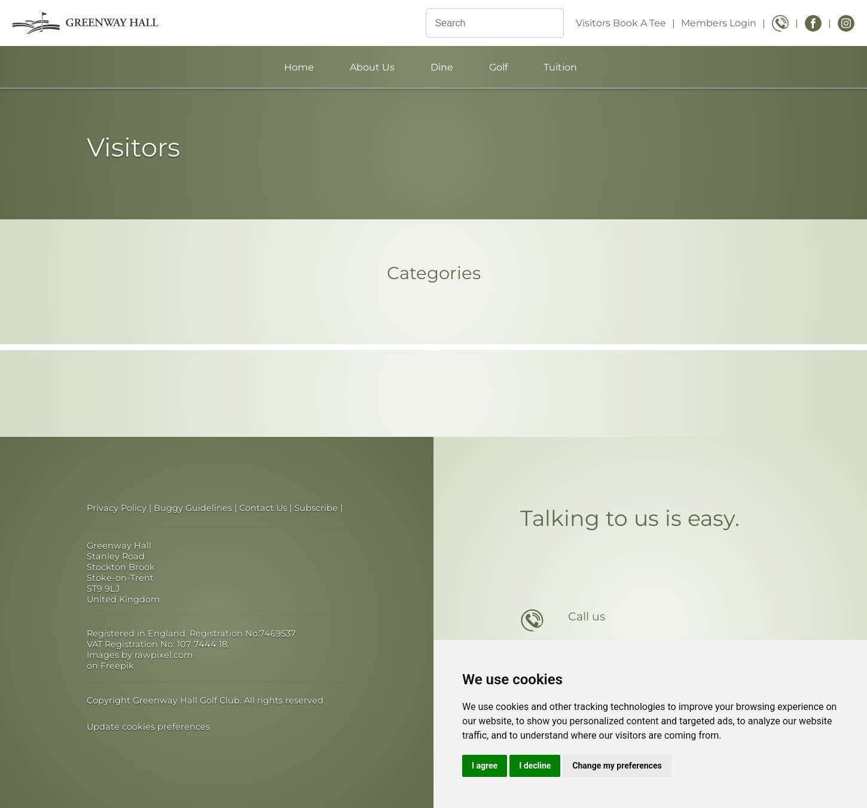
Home (299, 67)
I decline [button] (535, 765)
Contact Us (263, 508)
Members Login (718, 23)
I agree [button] (484, 765)
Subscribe (316, 508)
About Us (372, 67)
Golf (498, 67)
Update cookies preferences (148, 726)
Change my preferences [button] (616, 765)
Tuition (560, 67)
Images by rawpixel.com (140, 655)
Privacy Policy (116, 508)
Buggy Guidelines (193, 508)
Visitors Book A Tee (621, 23)
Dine (442, 67)
